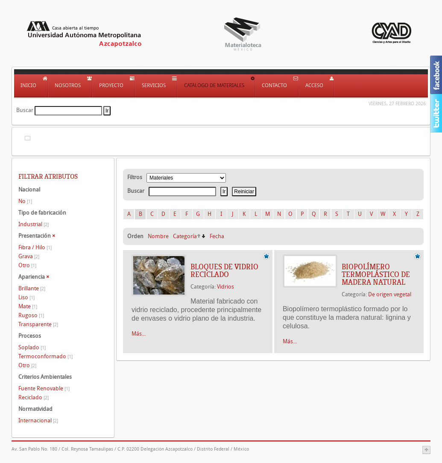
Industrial (33, 224)
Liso (26, 297)
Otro (27, 265)
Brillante (31, 288)
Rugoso (31, 315)
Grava (28, 256)
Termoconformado (45, 356)
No (25, 201)
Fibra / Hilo (35, 247)
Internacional (38, 420)
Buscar (24, 110)
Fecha (217, 236)
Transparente (38, 324)
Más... (139, 333)
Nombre (158, 236)
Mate (27, 306)
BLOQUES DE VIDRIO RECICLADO (224, 270)
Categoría (185, 236)
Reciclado (33, 397)
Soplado (32, 347)
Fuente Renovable (44, 388)
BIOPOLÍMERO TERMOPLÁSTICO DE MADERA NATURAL (376, 274)
